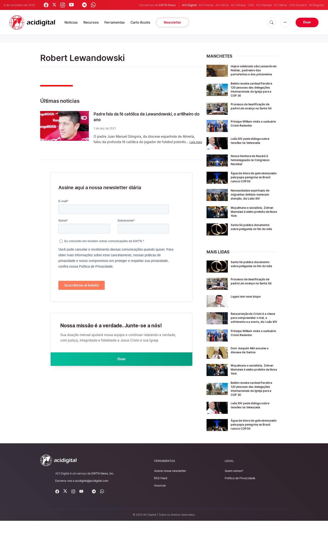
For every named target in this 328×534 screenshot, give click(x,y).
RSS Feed (160, 491)
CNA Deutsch (298, 5)
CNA (251, 5)
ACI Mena (280, 5)
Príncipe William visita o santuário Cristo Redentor (251, 127)
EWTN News (167, 5)
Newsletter (172, 22)
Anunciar (160, 498)
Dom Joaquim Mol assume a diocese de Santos (253, 360)
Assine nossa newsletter (170, 484)
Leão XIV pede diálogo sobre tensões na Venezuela (253, 144)
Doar (307, 22)
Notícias (71, 22)
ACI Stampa (264, 5)
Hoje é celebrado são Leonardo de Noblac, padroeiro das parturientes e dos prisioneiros (253, 72)
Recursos (91, 22)
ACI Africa (222, 5)
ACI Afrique (238, 5)
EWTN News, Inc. (102, 486)
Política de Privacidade (240, 491)
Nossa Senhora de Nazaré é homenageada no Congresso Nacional (254, 163)
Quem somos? (234, 484)
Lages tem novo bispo (248, 303)
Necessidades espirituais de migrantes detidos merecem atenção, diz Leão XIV (253, 201)
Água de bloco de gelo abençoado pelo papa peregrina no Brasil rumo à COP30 (251, 182)
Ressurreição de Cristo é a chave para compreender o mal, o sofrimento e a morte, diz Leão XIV (253, 326)
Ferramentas (114, 22)
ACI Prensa (206, 5)
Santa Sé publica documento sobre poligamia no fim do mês (253, 235)
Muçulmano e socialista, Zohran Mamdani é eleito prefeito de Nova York (250, 218)
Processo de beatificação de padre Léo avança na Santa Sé (253, 111)
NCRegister (316, 5)
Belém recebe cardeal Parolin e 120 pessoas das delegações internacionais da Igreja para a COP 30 (254, 93)
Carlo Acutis (140, 22)
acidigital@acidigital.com (91, 494)
